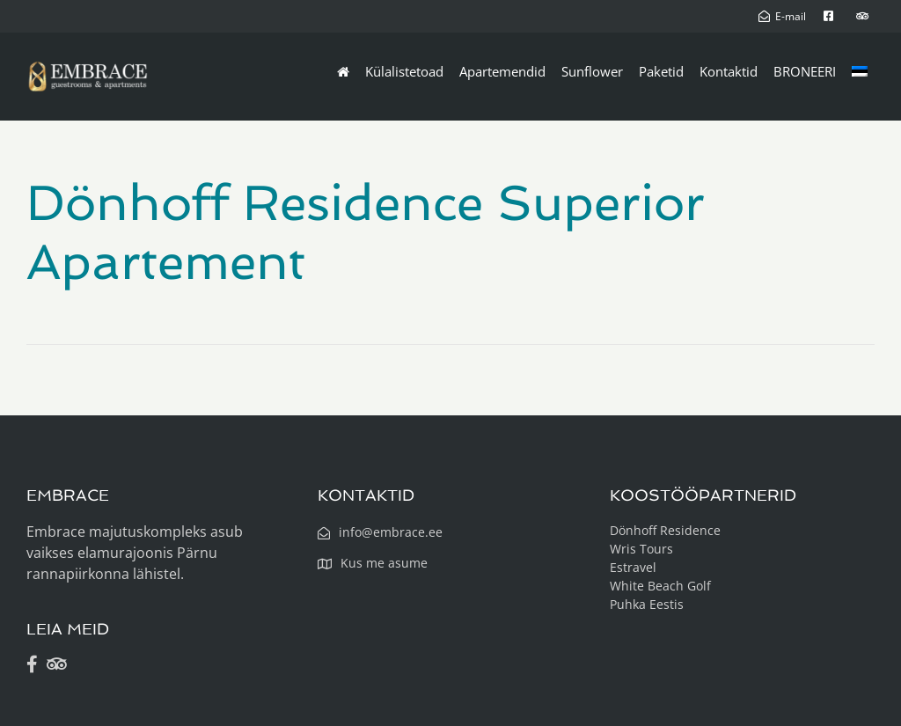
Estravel (633, 567)
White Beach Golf (660, 585)
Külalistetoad (404, 71)
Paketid (661, 71)
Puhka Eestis (647, 604)
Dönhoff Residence (665, 530)
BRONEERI (804, 71)
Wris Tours (641, 548)
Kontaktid (729, 71)
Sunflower (592, 71)
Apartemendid (502, 71)
